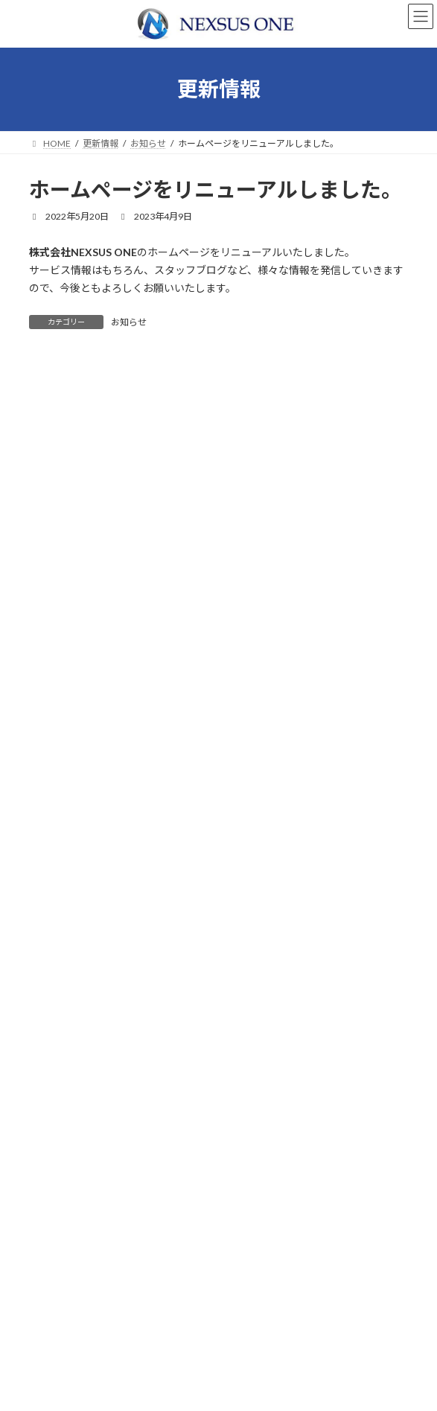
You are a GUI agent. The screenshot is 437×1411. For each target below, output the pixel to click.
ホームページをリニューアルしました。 (122, 754)
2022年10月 (62, 835)
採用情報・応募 (69, 1302)
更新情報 (56, 1354)
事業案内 (56, 1250)
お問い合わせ (65, 1328)
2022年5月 (60, 862)
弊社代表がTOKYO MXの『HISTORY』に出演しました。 (163, 700)
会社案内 (56, 1276)
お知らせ (129, 322)
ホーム (51, 1224)
